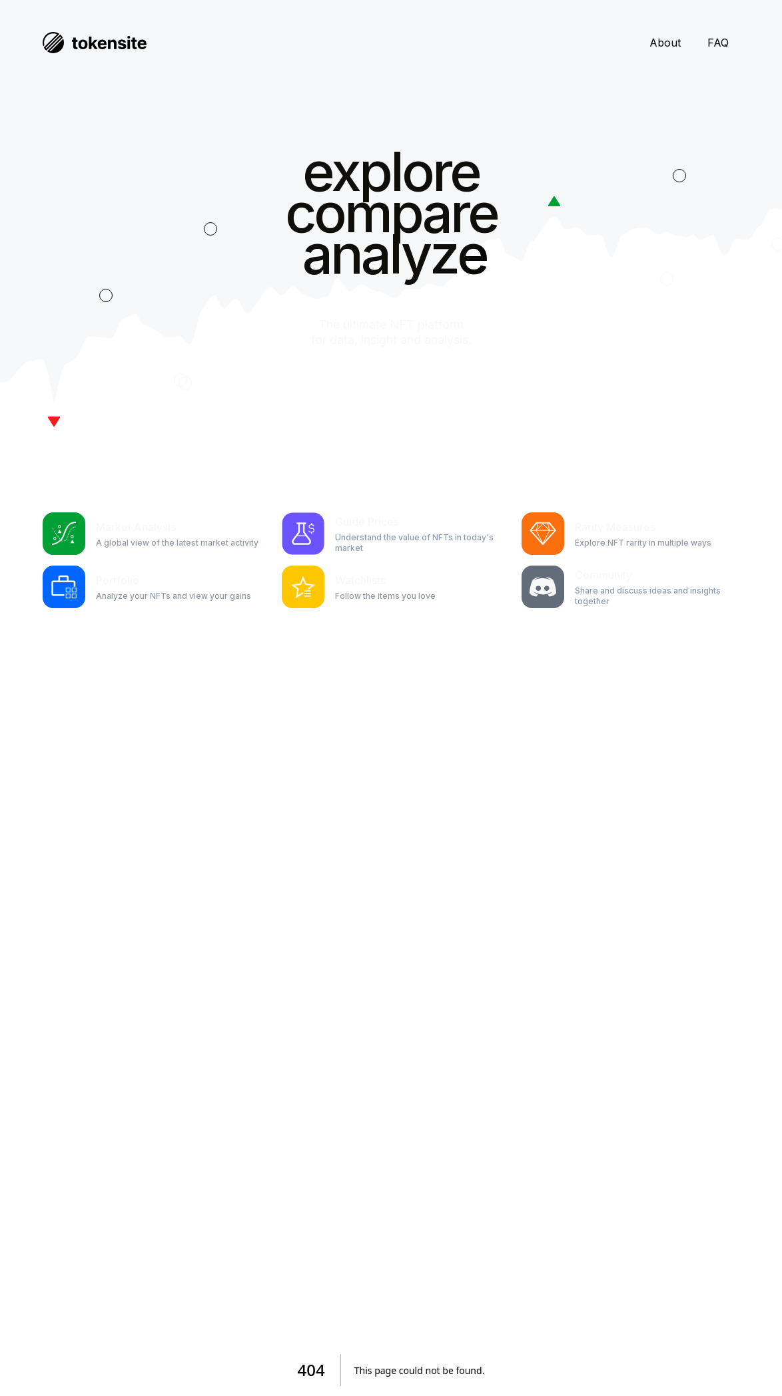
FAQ (718, 42)
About (665, 42)
